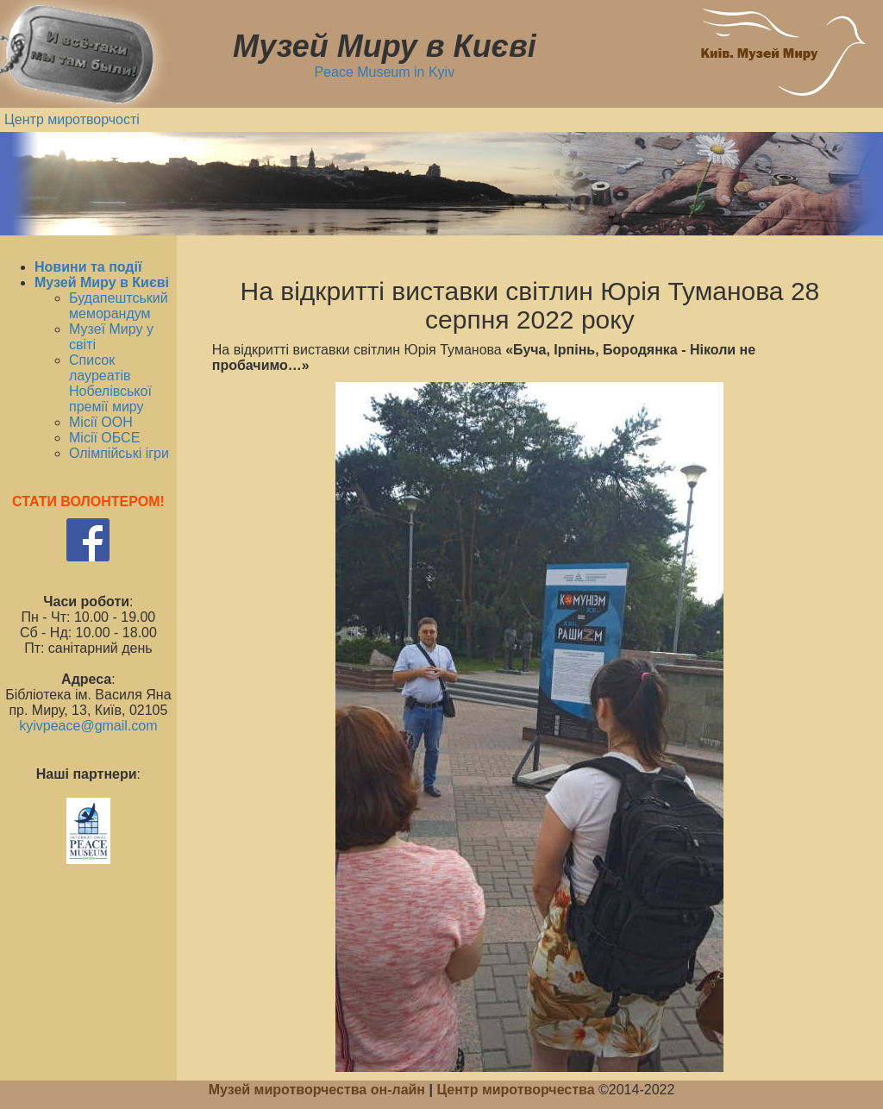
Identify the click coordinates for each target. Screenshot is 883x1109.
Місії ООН (101, 422)
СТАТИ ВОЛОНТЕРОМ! (88, 501)
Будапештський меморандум (118, 306)
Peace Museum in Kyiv (384, 72)
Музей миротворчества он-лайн (319, 1089)
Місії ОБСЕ (104, 437)
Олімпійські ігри (119, 453)
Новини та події (87, 267)
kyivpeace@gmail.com (88, 725)
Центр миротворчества (515, 1089)
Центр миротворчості (72, 119)
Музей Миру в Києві (101, 282)
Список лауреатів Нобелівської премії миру (110, 383)
